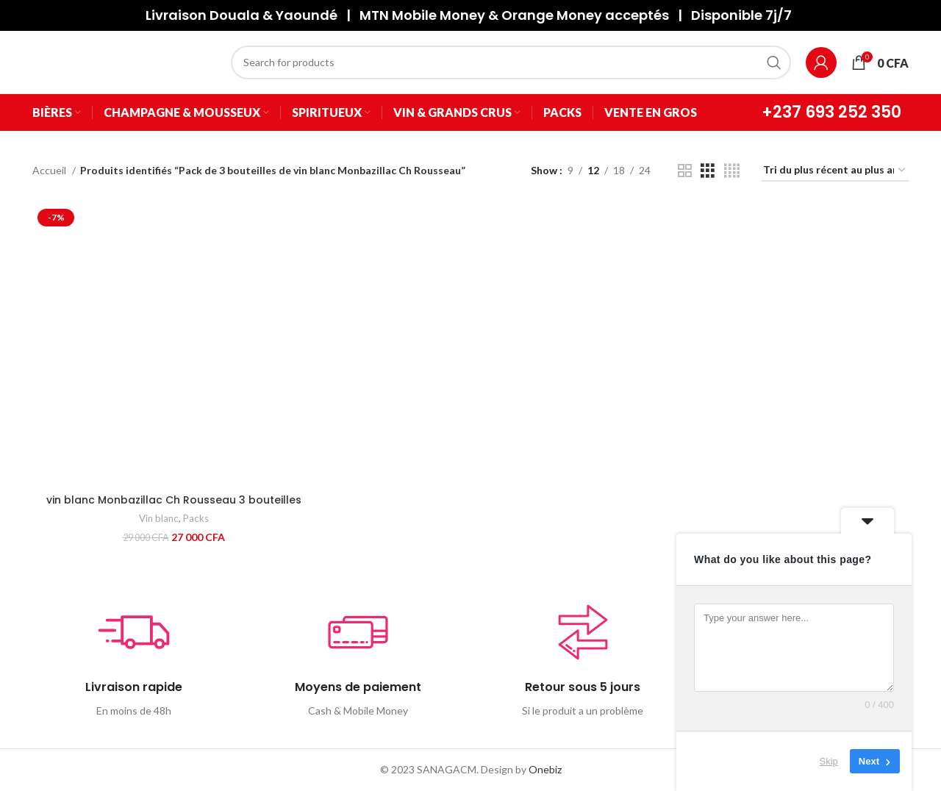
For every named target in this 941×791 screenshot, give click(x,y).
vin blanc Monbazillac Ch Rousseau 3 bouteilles (173, 500)
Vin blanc (159, 518)
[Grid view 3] (708, 171)
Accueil (50, 170)
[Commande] (835, 171)
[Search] (511, 62)
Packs (196, 518)
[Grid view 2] (685, 171)
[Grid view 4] (732, 171)
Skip (829, 761)
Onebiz (545, 769)
